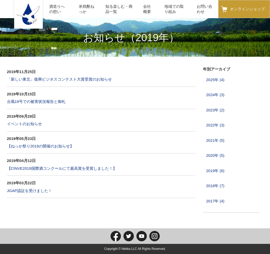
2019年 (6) (215, 170)
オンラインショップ (247, 9)
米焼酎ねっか (86, 9)
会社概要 (147, 9)
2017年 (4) (215, 201)
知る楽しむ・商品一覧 (119, 9)
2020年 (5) (215, 155)
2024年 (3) (215, 95)
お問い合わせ (204, 9)
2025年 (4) (215, 79)
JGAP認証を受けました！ (29, 190)
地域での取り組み (174, 9)
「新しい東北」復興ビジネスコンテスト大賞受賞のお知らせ (59, 79)
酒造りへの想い (57, 9)
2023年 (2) (215, 110)
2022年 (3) (215, 125)
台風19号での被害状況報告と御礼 (36, 101)
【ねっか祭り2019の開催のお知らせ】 (40, 146)
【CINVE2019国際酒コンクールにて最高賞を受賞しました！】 (62, 168)
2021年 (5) (215, 140)
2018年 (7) (215, 186)
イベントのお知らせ (24, 124)
